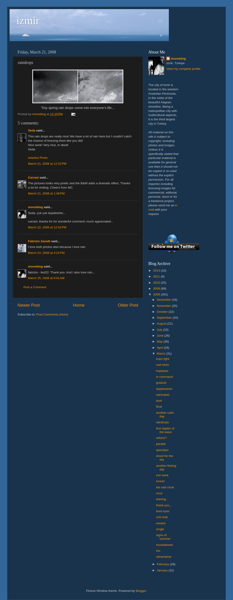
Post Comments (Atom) (52, 314)
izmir (27, 20)
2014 (157, 270)
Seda (31, 130)
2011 (157, 276)
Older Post (128, 305)
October (163, 311)
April (160, 347)
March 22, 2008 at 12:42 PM (47, 227)
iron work (162, 475)
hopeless (162, 371)
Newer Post (29, 305)
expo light (162, 359)
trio (158, 550)
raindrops (162, 422)
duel (159, 400)
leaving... (162, 499)
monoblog (35, 207)
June (160, 335)
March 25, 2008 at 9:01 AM (46, 278)
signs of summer (163, 536)
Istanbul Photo (38, 157)
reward (160, 523)
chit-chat (162, 517)
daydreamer (164, 389)
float (159, 406)
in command (164, 376)
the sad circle (165, 487)
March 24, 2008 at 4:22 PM (46, 253)
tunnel (160, 481)
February (163, 564)
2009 (157, 288)
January (163, 570)
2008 (157, 294)
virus (159, 493)
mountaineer (164, 545)
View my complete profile (183, 69)
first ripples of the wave (165, 430)
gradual (161, 382)
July (160, 329)
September (165, 317)
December (164, 299)
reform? (161, 438)
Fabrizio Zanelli (39, 241)
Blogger (141, 590)
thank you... (164, 505)
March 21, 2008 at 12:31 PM (47, 163)
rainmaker (163, 394)
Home (78, 305)
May (160, 341)
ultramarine (164, 556)
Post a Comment (34, 287)
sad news (162, 364)
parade (161, 444)
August (162, 323)
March (161, 353)
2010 (157, 282)
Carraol (33, 177)
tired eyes (163, 511)
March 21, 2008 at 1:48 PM (46, 193)
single (160, 529)
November (164, 306)
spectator (162, 450)
